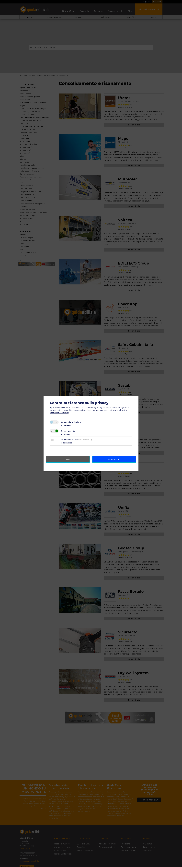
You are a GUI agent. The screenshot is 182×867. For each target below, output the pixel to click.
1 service (66, 425)
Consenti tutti (114, 459)
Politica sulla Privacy (59, 413)
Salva (68, 459)
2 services (66, 443)
